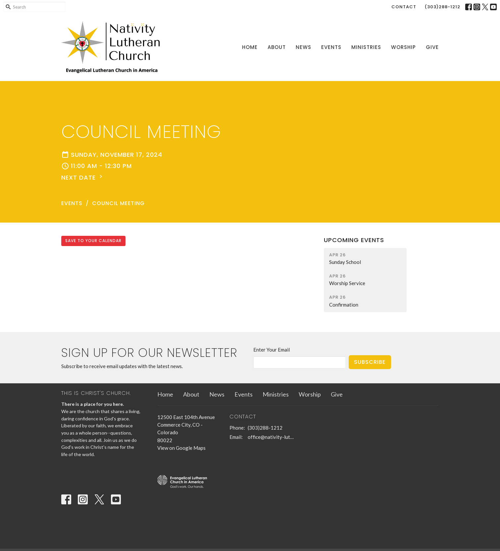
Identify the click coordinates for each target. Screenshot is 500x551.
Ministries (366, 47)
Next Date (82, 177)
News (303, 47)
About (277, 47)
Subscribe (370, 362)
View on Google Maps (181, 448)
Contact (403, 7)
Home (250, 47)
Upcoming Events (354, 240)
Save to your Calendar (93, 240)
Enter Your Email (271, 350)
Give (432, 47)
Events (331, 47)
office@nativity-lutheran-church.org (271, 437)
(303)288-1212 (442, 7)
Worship (403, 47)
